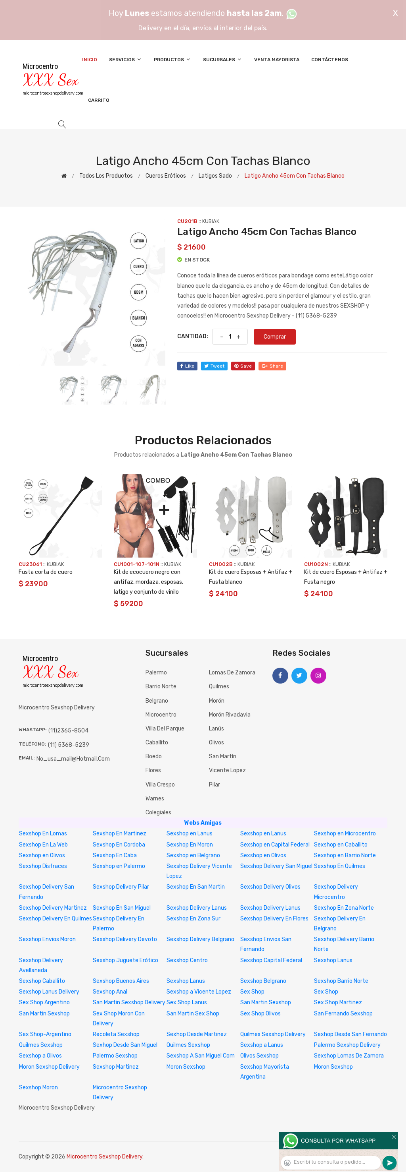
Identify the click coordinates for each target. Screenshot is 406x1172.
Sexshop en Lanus (190, 833)
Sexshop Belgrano (263, 981)
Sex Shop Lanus (187, 1002)
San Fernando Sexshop (343, 1013)
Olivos (216, 742)
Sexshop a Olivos (40, 1055)
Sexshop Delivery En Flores (274, 918)
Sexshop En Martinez (119, 833)
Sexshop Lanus (333, 960)
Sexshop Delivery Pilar (121, 886)
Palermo (156, 672)
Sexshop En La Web (43, 844)
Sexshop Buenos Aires (121, 981)
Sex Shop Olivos (260, 1013)
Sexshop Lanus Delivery (49, 991)
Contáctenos (329, 59)
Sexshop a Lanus (261, 1045)
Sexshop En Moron (190, 844)
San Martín (222, 756)
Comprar (275, 336)
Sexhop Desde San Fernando (350, 1034)
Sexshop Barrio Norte (341, 981)
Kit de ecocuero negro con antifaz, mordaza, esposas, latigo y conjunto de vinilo (148, 582)
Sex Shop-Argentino (45, 1034)
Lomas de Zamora (232, 672)
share (272, 366)
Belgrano (157, 700)
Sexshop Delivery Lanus (197, 908)
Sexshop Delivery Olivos (270, 886)
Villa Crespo (160, 784)
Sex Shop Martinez (338, 1002)
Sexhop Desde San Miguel (125, 1045)
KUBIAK (210, 221)
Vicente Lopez (227, 770)
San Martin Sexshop (265, 1002)
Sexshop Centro (187, 960)
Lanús (216, 728)
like (187, 366)
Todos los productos (106, 175)
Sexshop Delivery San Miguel (276, 866)
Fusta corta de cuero (46, 572)
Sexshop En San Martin (196, 886)
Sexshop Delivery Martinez (53, 908)
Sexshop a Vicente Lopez (199, 991)
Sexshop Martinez (116, 1067)
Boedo (154, 756)
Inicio (89, 59)
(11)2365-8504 (68, 730)
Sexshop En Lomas (43, 833)
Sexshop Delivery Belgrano (200, 939)
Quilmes (219, 686)
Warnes (155, 798)
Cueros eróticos (166, 175)
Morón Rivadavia (230, 714)
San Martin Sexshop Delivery (129, 1002)
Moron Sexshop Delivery (49, 1067)
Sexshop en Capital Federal (275, 844)
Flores (153, 770)
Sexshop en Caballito (341, 844)
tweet (214, 366)
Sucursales (222, 59)
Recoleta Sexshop (116, 1034)
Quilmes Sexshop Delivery (273, 1034)
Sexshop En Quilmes (339, 866)
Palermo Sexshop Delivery (347, 1045)
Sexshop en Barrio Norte (345, 855)
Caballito (157, 742)
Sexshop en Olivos (42, 855)
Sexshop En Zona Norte (344, 908)
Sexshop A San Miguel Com (201, 1055)
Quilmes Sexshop (41, 1045)
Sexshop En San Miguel (122, 908)
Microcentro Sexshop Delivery (104, 1156)
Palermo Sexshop (115, 1055)
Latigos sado (215, 175)
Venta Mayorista (276, 59)
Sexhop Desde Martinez (197, 1034)
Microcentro (161, 714)
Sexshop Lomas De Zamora (349, 1055)
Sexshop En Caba (115, 855)
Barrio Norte (161, 686)
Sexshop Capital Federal (271, 960)
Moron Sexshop (186, 1067)
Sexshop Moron (38, 1087)
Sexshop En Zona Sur (193, 918)
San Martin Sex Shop (193, 1013)
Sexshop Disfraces (43, 866)
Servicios (125, 59)
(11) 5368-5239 (68, 745)
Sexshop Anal (110, 991)
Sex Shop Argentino (44, 1002)
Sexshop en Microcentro (345, 833)
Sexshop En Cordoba (119, 844)
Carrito (98, 100)
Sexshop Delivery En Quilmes (55, 918)
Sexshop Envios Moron (47, 939)
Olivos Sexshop (259, 1055)
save (243, 366)
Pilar (214, 784)
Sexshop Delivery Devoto (125, 939)
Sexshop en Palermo (119, 866)
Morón (216, 700)
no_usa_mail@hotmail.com (73, 759)
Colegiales (158, 812)
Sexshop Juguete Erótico (125, 960)
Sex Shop (252, 991)
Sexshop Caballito (42, 981)
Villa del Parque (165, 728)
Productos (172, 59)
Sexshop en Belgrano (193, 855)
